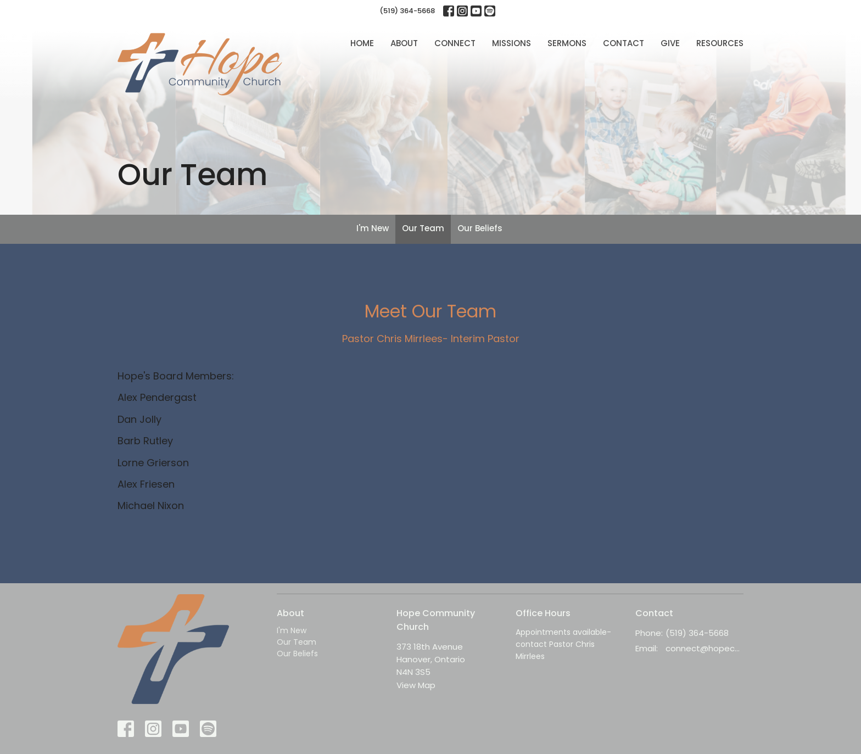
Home (362, 43)
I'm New (372, 228)
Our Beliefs (479, 228)
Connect (455, 43)
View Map (415, 685)
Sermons (566, 43)
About (404, 43)
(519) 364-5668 (407, 10)
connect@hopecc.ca (705, 648)
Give (670, 43)
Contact (623, 43)
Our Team (423, 228)
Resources (719, 43)
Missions (511, 43)
